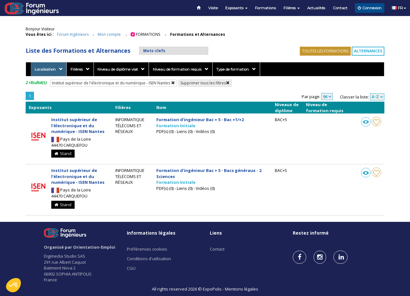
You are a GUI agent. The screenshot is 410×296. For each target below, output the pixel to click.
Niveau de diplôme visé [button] (121, 69)
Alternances (368, 51)
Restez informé (311, 233)
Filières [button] (291, 8)
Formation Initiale (175, 126)
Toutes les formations (325, 51)
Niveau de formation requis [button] (181, 69)
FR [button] (399, 8)
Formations (265, 8)
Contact (340, 8)
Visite (213, 8)
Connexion (369, 8)
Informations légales (151, 233)
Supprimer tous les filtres (205, 83)
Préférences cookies (147, 249)
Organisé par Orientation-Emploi (79, 247)
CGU (131, 268)
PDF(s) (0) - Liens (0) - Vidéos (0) (185, 131)
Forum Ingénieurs (73, 34)
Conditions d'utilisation (149, 258)
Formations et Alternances (197, 34)
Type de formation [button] (236, 69)
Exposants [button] (236, 8)
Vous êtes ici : (40, 34)
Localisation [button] (49, 69)
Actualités (316, 8)
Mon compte (109, 34)
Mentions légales (241, 289)
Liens (216, 233)
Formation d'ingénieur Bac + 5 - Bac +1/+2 (200, 119)
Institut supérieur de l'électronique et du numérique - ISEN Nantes (113, 83)
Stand (62, 153)
